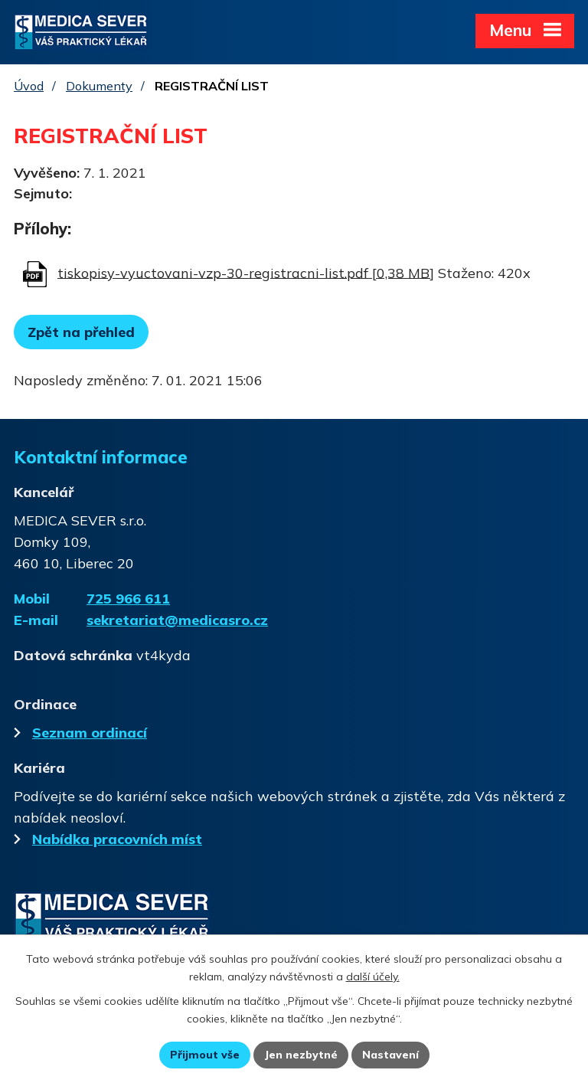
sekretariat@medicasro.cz (177, 620)
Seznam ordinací (80, 732)
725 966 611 (128, 598)
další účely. (373, 976)
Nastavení (390, 1055)
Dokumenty (99, 85)
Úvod (29, 85)
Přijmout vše (205, 1055)
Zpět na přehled (81, 332)
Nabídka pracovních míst (108, 839)
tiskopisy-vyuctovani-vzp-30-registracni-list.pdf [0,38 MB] (245, 272)
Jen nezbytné (301, 1055)
